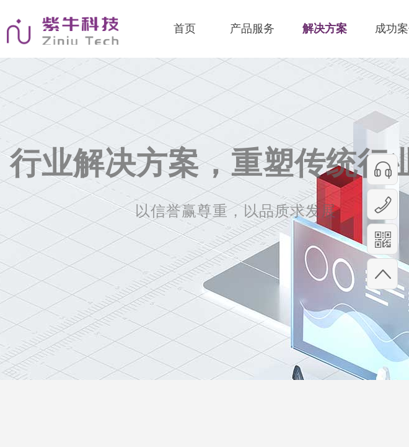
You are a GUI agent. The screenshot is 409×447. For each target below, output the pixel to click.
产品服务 (252, 28)
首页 (185, 28)
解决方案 (324, 28)
